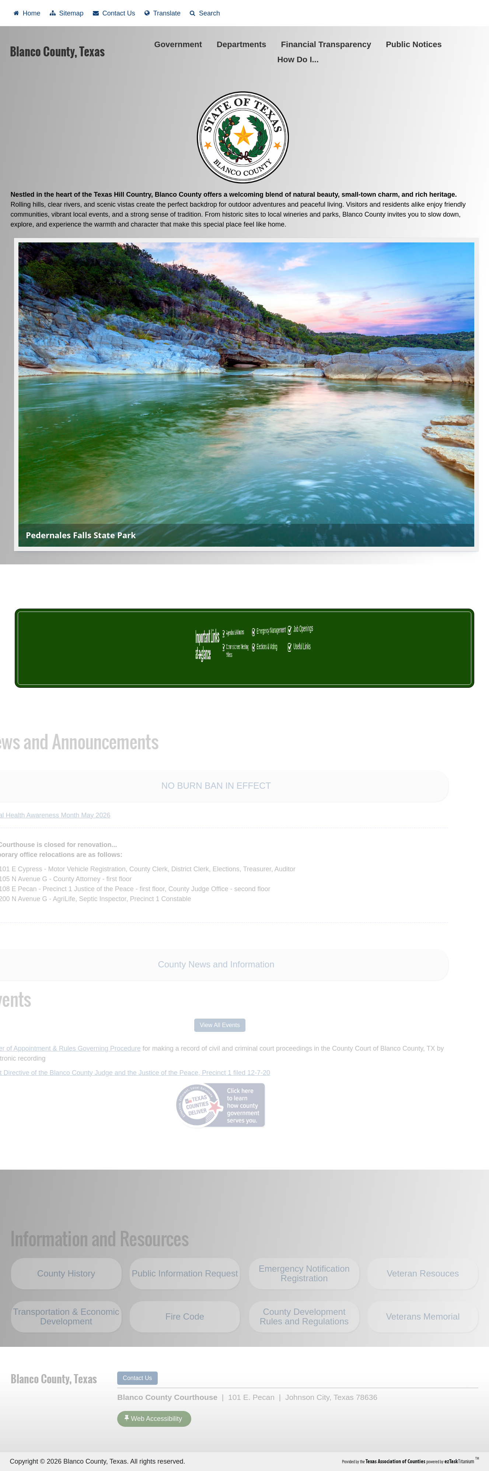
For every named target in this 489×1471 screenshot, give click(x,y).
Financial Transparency (326, 44)
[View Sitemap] (66, 13)
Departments (243, 44)
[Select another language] (162, 13)
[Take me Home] (27, 13)
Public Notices (415, 44)
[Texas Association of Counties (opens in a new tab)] (396, 1461)
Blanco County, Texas (57, 51)
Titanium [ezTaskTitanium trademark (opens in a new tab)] (459, 1461)
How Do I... (299, 59)
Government (179, 44)
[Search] (205, 13)
